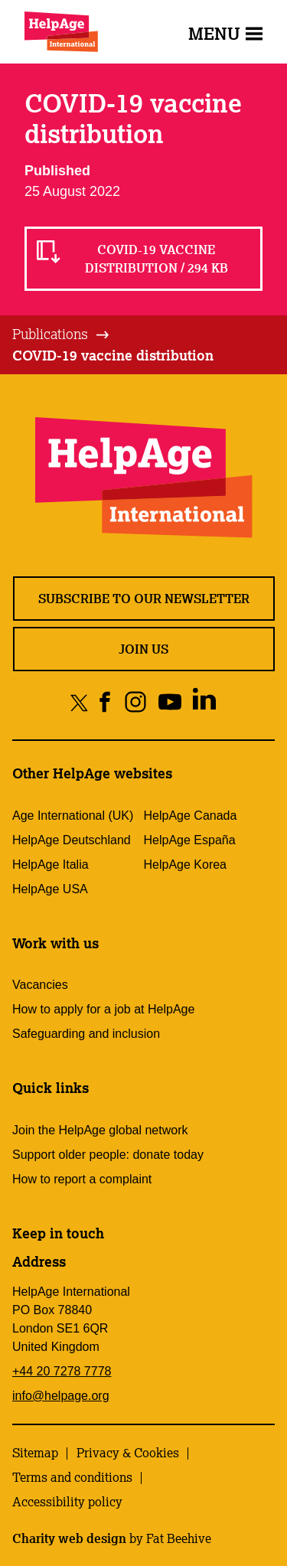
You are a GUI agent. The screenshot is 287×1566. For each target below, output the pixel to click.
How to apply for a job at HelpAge (103, 1009)
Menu (225, 33)
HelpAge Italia (50, 864)
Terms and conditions (72, 1477)
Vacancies (40, 984)
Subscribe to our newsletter (143, 598)
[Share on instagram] (135, 702)
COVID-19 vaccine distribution (113, 355)
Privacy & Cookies (128, 1452)
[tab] (61, 334)
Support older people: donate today (108, 1154)
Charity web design (69, 1538)
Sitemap (35, 1452)
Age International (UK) (72, 815)
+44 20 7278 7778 (61, 1371)
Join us (143, 649)
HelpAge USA (50, 889)
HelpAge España (190, 840)
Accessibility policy (67, 1501)
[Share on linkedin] (204, 702)
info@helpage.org (60, 1395)
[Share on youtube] (169, 702)
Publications (50, 334)
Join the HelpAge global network (100, 1130)
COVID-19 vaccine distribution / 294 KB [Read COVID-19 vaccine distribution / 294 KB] (156, 258)
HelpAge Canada (190, 815)
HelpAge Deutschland (71, 840)
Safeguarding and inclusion (86, 1033)
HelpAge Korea (185, 864)
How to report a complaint (82, 1179)
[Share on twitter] (79, 702)
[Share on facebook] (105, 702)
